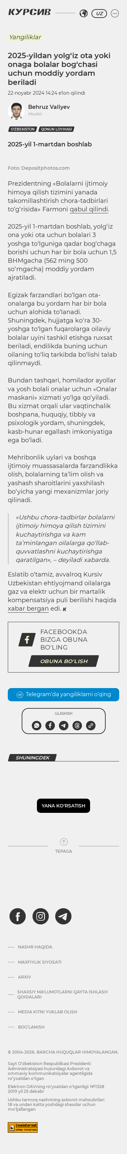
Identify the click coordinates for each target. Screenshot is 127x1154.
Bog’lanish (31, 1027)
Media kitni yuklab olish (47, 1012)
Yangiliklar (25, 37)
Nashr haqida (35, 947)
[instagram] (41, 916)
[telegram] (63, 916)
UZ (99, 13)
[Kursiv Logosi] (29, 11)
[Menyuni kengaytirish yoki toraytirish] (114, 13)
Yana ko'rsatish (63, 806)
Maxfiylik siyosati (40, 962)
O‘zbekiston (23, 129)
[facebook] (17, 916)
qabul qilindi (89, 209)
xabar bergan (28, 608)
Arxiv (24, 977)
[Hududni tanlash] (83, 13)
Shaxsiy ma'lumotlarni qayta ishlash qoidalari (62, 994)
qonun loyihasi (56, 129)
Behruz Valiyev (49, 107)
